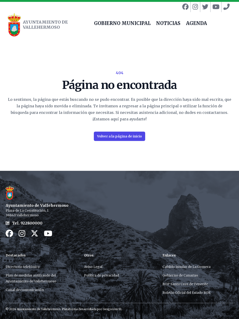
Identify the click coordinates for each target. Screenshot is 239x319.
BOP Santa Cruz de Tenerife (185, 284)
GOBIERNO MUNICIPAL (122, 23)
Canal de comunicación (25, 290)
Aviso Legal (93, 267)
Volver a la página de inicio (119, 136)
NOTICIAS (168, 23)
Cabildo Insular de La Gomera (186, 267)
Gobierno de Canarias (180, 275)
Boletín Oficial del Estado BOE (186, 293)
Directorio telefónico (23, 267)
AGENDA (196, 23)
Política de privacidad (101, 275)
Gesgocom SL (112, 309)
